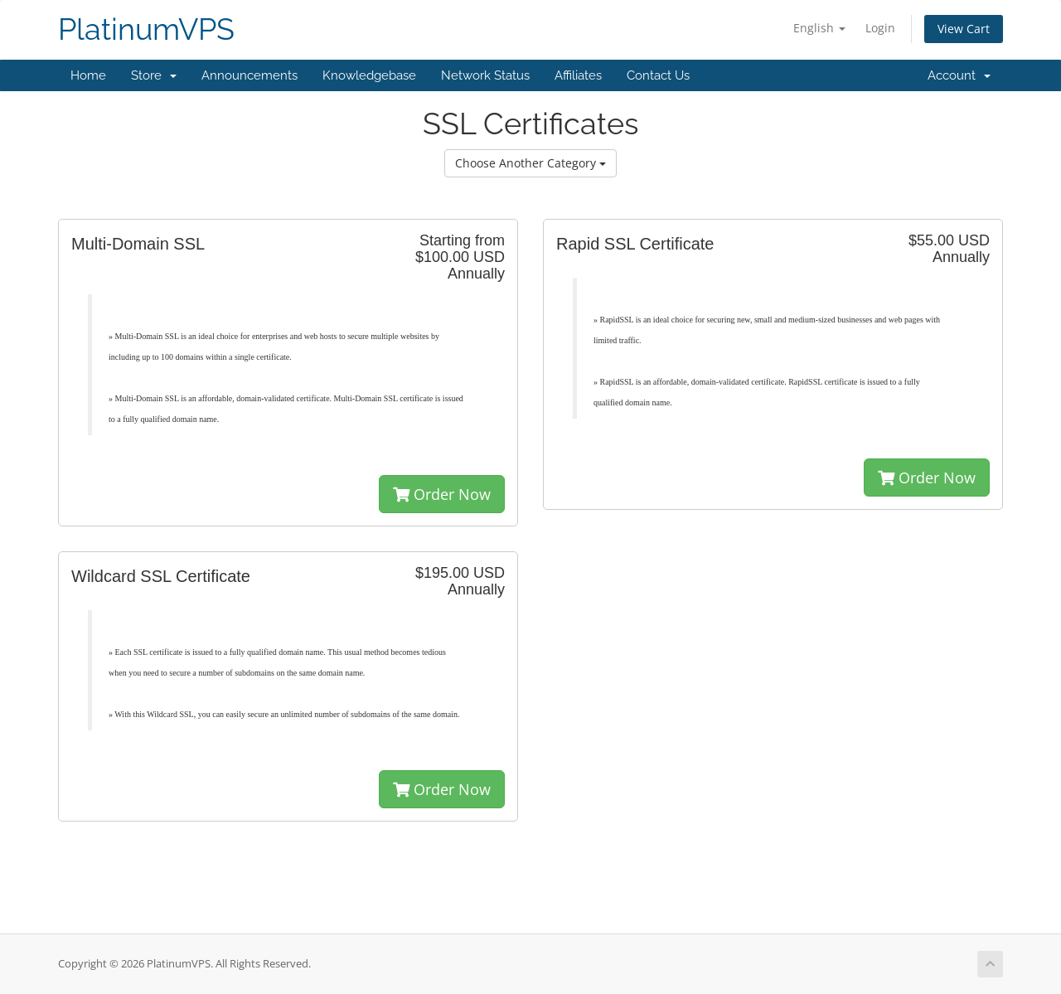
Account (959, 75)
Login (880, 28)
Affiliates (578, 75)
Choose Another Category (530, 163)
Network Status (485, 75)
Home (88, 75)
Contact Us (658, 75)
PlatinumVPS (146, 29)
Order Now (442, 494)
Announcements (249, 75)
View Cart (963, 28)
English (819, 28)
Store (154, 75)
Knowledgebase (369, 75)
